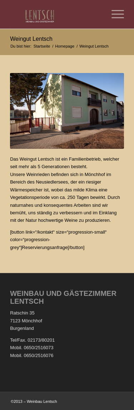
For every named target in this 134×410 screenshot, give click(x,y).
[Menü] (114, 14)
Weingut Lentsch (31, 39)
